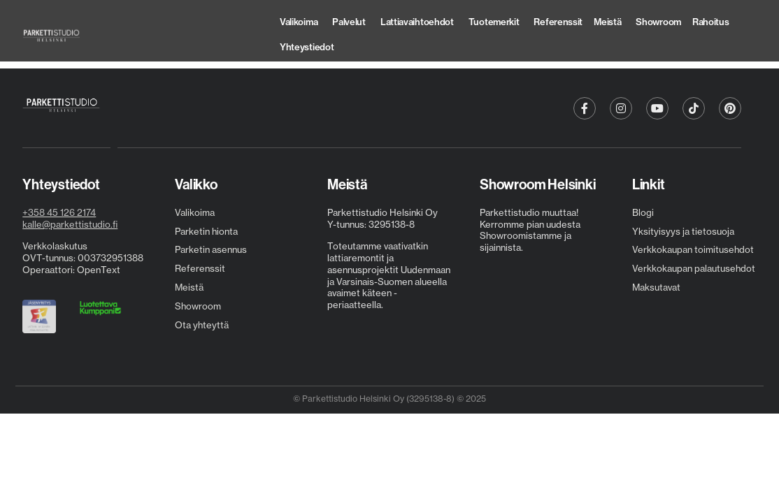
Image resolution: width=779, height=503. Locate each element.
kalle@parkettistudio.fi (69, 224)
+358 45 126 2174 (59, 212)
